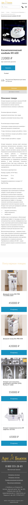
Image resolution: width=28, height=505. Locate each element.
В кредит (6, 73)
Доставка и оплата (14, 91)
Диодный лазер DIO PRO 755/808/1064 (11, 295)
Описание (14, 88)
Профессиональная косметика (14, 480)
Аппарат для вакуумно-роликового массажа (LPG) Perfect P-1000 (12, 383)
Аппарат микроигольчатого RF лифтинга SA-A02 (13, 428)
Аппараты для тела (14, 477)
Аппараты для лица (14, 475)
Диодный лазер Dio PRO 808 (13, 339)
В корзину (14, 309)
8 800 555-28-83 (14, 466)
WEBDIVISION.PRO (14, 502)
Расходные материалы (14, 483)
